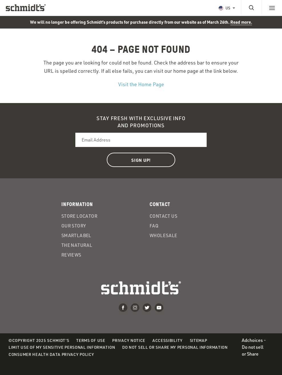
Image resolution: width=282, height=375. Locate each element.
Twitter (147, 307)
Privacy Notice (128, 340)
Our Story (73, 226)
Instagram (135, 307)
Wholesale (163, 235)
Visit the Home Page (141, 84)
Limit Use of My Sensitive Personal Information (62, 347)
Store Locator (79, 216)
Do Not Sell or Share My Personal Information (175, 347)
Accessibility (167, 340)
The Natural (76, 245)
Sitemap (198, 340)
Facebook (123, 307)
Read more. (241, 22)
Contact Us (163, 216)
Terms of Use (90, 340)
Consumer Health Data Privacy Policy (51, 354)
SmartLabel (76, 235)
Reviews (71, 255)
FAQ (154, 226)
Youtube (159, 307)
